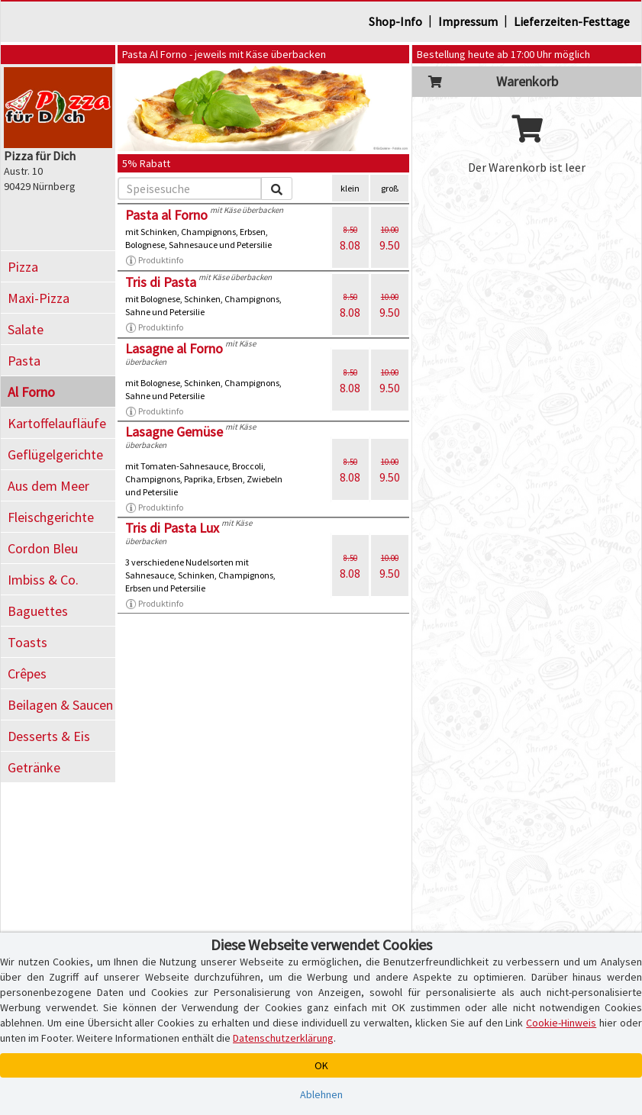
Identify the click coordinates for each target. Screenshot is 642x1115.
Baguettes (38, 611)
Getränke (34, 767)
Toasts (27, 642)
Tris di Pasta (160, 282)
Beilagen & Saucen (60, 705)
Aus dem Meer (48, 486)
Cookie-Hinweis (561, 1023)
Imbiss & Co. (43, 579)
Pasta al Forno (166, 215)
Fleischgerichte (51, 517)
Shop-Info (395, 21)
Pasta (24, 360)
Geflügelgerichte (55, 454)
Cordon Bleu (43, 548)
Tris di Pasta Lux (172, 528)
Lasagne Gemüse (174, 431)
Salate (26, 329)
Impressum (468, 21)
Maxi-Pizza (38, 298)
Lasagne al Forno (174, 348)
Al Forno (31, 392)
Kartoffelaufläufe (57, 423)
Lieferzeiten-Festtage (572, 21)
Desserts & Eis (49, 736)
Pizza (23, 267)
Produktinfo (154, 260)
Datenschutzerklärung (283, 1038)
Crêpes (27, 673)
